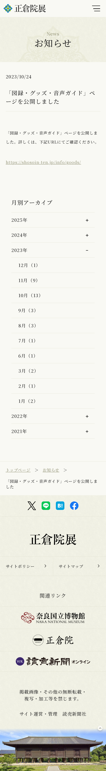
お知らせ (51, 470)
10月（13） (30, 295)
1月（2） (28, 401)
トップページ (18, 470)
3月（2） (28, 370)
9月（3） (28, 310)
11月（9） (29, 280)
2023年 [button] (19, 250)
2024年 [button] (19, 235)
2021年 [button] (19, 431)
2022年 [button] (19, 416)
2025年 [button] (19, 220)
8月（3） (28, 325)
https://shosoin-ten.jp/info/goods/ (43, 162)
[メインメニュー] (96, 8)
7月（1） (28, 340)
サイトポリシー (20, 566)
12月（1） (29, 265)
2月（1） (28, 386)
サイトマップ (71, 566)
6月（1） (28, 355)
